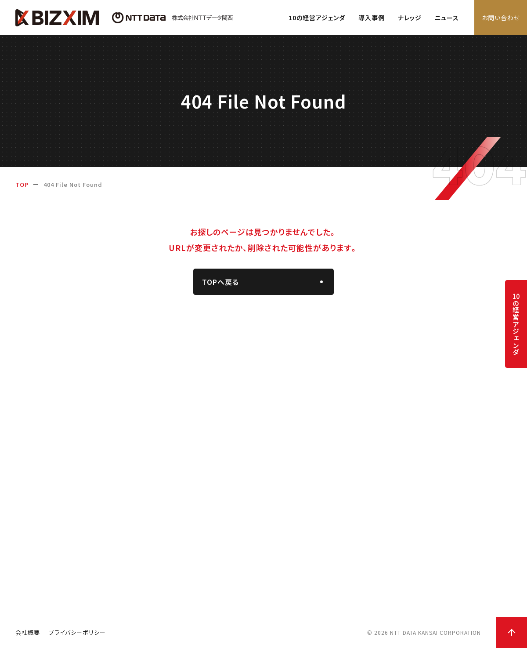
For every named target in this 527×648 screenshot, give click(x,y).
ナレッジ (410, 17)
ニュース (447, 17)
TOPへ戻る (220, 282)
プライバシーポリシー (77, 632)
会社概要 (27, 632)
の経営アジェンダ (516, 324)
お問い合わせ (501, 17)
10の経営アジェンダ (317, 17)
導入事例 (371, 17)
